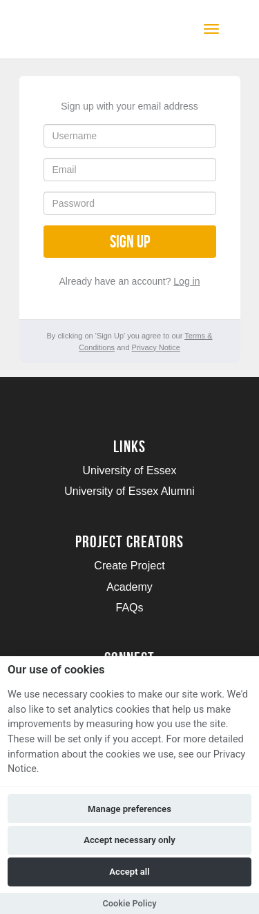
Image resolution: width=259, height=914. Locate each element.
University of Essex (129, 470)
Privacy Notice (156, 347)
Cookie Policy (129, 903)
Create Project (129, 565)
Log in (186, 281)
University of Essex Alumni (129, 491)
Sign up (130, 241)
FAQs (129, 607)
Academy (129, 587)
